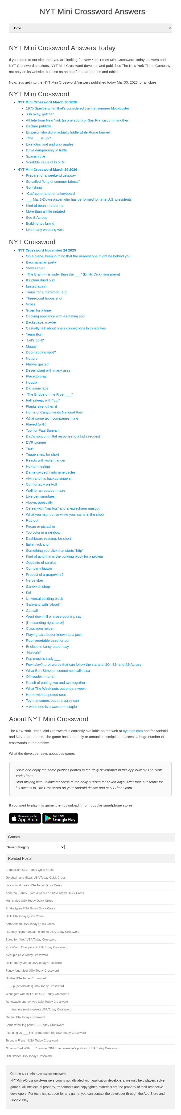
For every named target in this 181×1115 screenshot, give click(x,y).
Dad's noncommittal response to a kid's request (63, 436)
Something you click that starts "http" (54, 550)
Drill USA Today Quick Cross (25, 916)
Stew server (35, 268)
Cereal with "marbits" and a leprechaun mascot (62, 508)
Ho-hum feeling (38, 466)
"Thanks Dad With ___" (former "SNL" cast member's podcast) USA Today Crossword (62, 1048)
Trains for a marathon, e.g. (46, 292)
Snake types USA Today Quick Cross (30, 908)
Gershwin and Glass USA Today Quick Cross (36, 877)
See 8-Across (36, 217)
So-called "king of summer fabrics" (53, 181)
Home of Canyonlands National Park (54, 412)
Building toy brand (40, 223)
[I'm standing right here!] (45, 622)
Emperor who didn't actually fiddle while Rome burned (68, 132)
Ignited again (36, 286)
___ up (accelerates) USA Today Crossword (35, 986)
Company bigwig (39, 568)
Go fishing (34, 187)
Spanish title (35, 156)
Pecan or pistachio (40, 526)
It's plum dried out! (40, 280)
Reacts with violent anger (46, 460)
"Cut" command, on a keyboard (50, 193)
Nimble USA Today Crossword (26, 978)
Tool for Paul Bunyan (42, 430)
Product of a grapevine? (44, 574)
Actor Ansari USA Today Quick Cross (30, 924)
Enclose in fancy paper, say (47, 647)
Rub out (32, 520)
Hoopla (31, 382)
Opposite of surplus (41, 562)
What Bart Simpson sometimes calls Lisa (58, 671)
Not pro (31, 358)
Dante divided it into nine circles (51, 472)
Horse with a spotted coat (46, 695)
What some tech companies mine (52, 418)
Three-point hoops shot (44, 298)
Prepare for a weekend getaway (51, 175)
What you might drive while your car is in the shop (65, 514)
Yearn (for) (34, 334)
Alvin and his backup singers (48, 478)
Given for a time (38, 310)
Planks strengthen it (41, 406)
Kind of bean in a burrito (44, 205)
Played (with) (36, 424)
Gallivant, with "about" (43, 604)
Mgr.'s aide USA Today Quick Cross (29, 900)
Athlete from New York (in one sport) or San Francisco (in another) (77, 120)
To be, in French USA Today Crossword (32, 1040)
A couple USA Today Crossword (27, 955)
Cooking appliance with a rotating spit (55, 316)
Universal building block (44, 598)
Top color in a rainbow (43, 532)
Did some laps (37, 388)
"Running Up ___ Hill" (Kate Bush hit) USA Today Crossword (46, 1032)
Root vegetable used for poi (47, 640)
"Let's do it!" (35, 340)
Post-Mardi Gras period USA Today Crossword (36, 947)
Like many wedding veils (45, 229)
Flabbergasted (37, 364)
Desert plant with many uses (48, 370)
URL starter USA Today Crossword (29, 1056)
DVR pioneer (36, 442)
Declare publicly (38, 126)
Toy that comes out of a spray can (52, 700)
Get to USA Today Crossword (25, 1017)
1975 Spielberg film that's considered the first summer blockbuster (77, 108)
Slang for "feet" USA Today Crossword (31, 939)
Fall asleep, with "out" (43, 400)
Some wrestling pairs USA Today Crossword (35, 1025)
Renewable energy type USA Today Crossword (37, 1001)
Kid (28, 592)
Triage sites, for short (42, 454)
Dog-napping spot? (41, 352)
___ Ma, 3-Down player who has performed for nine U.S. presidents (79, 199)
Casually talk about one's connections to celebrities (66, 328)
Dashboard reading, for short (48, 538)
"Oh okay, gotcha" (40, 114)
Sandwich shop (38, 586)
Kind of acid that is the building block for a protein (64, 556)
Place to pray (36, 376)
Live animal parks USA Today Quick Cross (34, 885)
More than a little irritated (45, 211)
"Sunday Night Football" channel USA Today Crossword (42, 931)
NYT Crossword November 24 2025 (46, 250)
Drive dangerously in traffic (47, 150)
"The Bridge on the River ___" (49, 394)
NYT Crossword (32, 242)
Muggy (31, 346)
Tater (30, 448)
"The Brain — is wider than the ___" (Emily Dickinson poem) (73, 274)
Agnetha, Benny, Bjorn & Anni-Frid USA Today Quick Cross (45, 893)
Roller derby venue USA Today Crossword (34, 963)
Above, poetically (39, 502)
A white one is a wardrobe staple (51, 707)
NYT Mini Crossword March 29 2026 (47, 169)
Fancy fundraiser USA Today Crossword (32, 970)
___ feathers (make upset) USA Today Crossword (38, 1009)
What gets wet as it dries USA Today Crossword (37, 994)
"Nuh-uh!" (33, 652)
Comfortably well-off (41, 484)
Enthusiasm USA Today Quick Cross (30, 870)
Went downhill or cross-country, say (53, 616)
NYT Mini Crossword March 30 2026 (47, 102)
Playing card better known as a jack (54, 635)
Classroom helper (40, 628)
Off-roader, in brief (40, 676)
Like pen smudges (40, 496)
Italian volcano (37, 544)
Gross (30, 304)
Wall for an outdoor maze (45, 490)
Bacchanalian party (41, 262)
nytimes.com (133, 731)
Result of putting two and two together (55, 683)
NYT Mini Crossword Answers (92, 11)
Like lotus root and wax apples (50, 144)
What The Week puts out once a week (56, 688)
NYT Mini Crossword (39, 94)
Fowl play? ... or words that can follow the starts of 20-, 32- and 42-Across (83, 664)
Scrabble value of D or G (45, 162)
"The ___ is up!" (38, 138)
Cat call (32, 610)
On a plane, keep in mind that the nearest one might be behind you (78, 256)
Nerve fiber (34, 580)
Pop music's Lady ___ (43, 659)
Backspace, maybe (41, 322)
